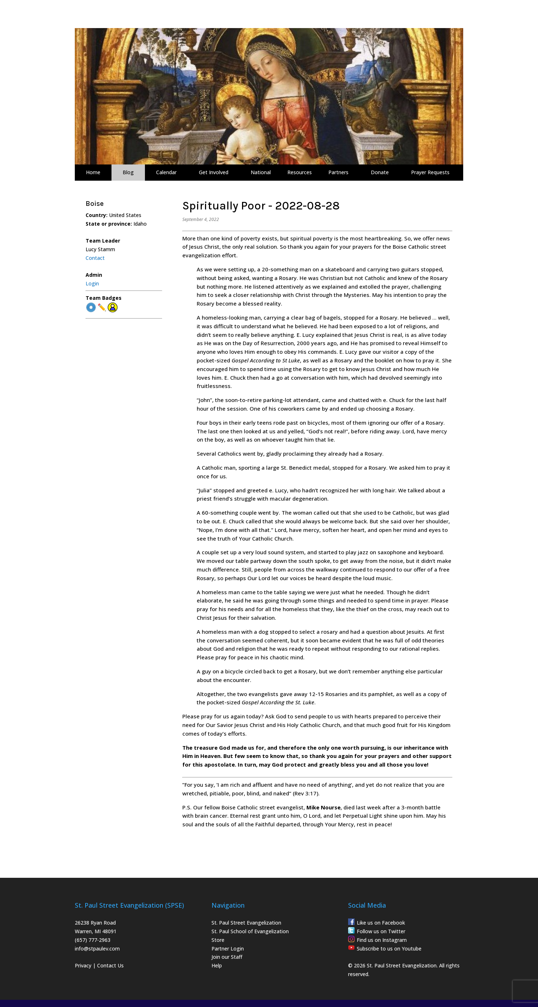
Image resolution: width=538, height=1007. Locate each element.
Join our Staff (226, 956)
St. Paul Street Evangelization (246, 922)
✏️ (101, 307)
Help (216, 965)
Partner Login (227, 948)
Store (217, 939)
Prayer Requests (430, 172)
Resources (299, 172)
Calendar (166, 172)
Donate (380, 172)
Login (92, 283)
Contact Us (110, 965)
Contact (95, 257)
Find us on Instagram (382, 939)
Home (93, 172)
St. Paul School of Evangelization (250, 931)
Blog (128, 172)
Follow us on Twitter (381, 931)
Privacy (83, 965)
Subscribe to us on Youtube (389, 948)
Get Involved (213, 172)
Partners (338, 172)
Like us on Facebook (381, 922)
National (261, 172)
